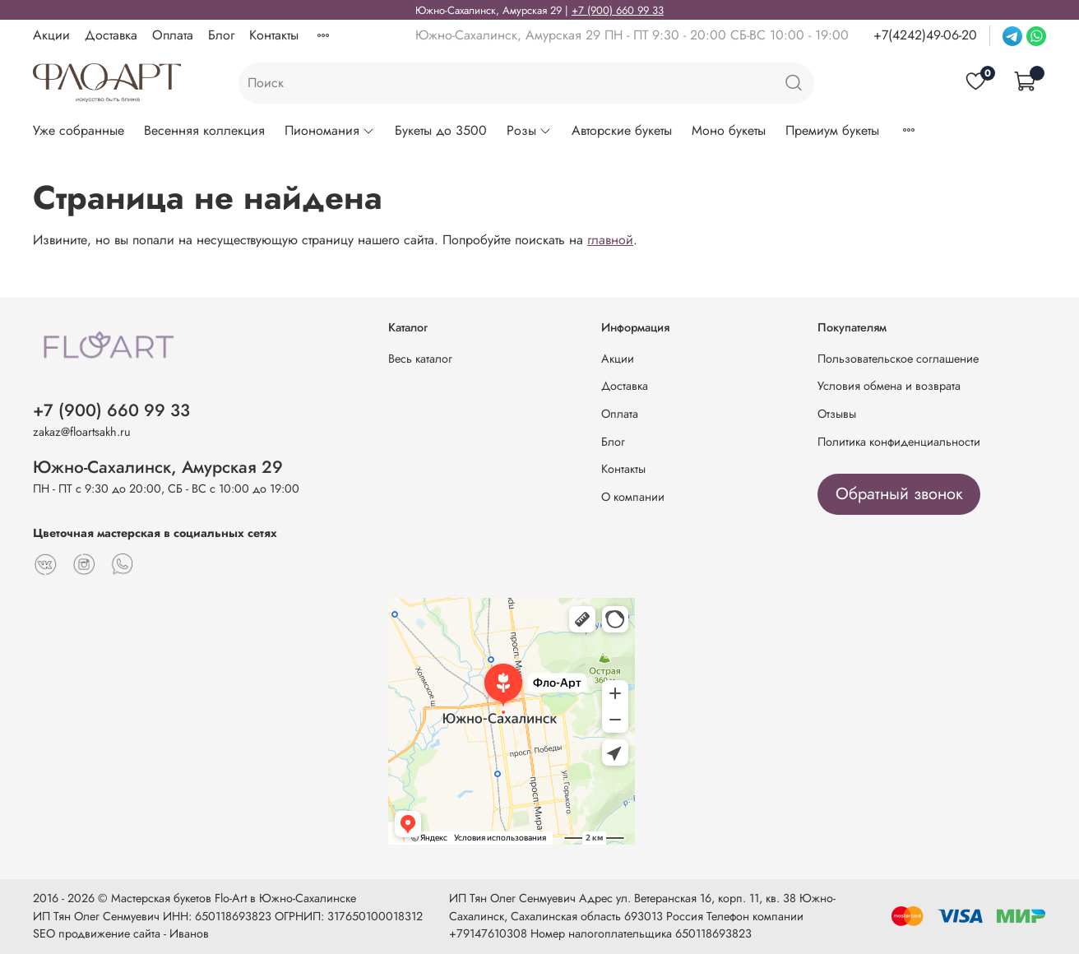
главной (610, 239)
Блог (221, 34)
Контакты (274, 34)
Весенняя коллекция (204, 130)
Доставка (111, 34)
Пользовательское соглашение (898, 358)
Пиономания (330, 130)
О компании (633, 497)
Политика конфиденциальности (898, 441)
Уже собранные (78, 130)
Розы (529, 130)
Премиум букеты (832, 130)
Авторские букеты (622, 130)
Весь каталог (420, 358)
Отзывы (836, 413)
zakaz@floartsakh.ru (82, 432)
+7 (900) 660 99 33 (618, 10)
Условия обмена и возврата (889, 385)
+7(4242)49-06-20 (925, 34)
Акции (51, 34)
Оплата (172, 34)
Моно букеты (729, 130)
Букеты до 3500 (441, 130)
